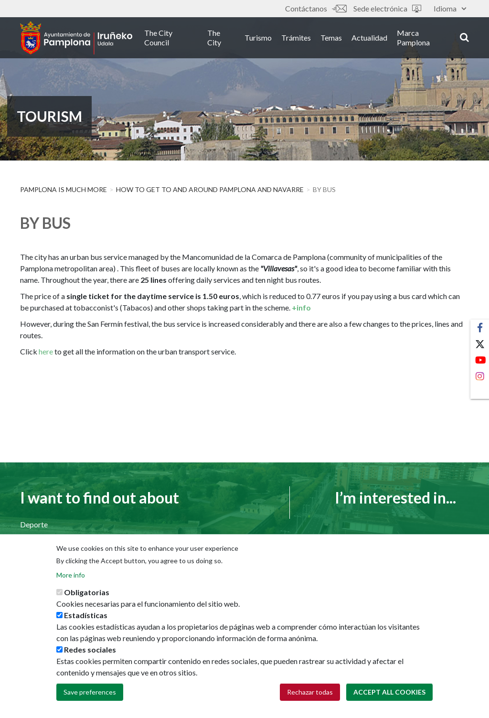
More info (70, 579)
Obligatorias (86, 596)
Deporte (34, 524)
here (46, 351)
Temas (331, 37)
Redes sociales (90, 653)
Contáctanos (315, 8)
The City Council (158, 37)
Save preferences (90, 696)
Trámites (296, 37)
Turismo (258, 37)
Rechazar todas (310, 696)
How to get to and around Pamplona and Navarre (210, 189)
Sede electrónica (387, 8)
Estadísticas (85, 619)
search (464, 37)
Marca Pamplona (413, 37)
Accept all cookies (389, 696)
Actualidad (369, 37)
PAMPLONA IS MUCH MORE (63, 189)
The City (214, 37)
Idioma (450, 8)
